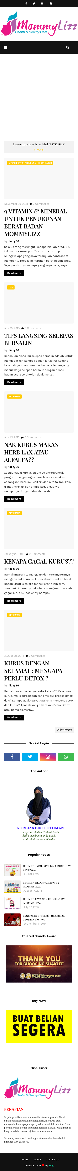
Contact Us (52, 1159)
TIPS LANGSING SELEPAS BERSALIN (38, 339)
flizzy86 (13, 241)
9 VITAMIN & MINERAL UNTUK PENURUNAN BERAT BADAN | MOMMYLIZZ (35, 222)
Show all (39, 149)
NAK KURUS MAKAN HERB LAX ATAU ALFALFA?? (31, 452)
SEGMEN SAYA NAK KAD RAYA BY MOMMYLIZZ (44, 901)
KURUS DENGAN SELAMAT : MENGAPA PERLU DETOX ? (33, 670)
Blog (51, 1165)
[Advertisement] (39, 100)
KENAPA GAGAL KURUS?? (39, 561)
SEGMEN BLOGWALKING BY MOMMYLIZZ (41, 884)
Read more (14, 273)
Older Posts (64, 729)
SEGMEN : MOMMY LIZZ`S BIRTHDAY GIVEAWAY (47, 868)
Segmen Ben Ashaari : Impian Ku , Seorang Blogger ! (44, 917)
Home (24, 1159)
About (37, 1159)
